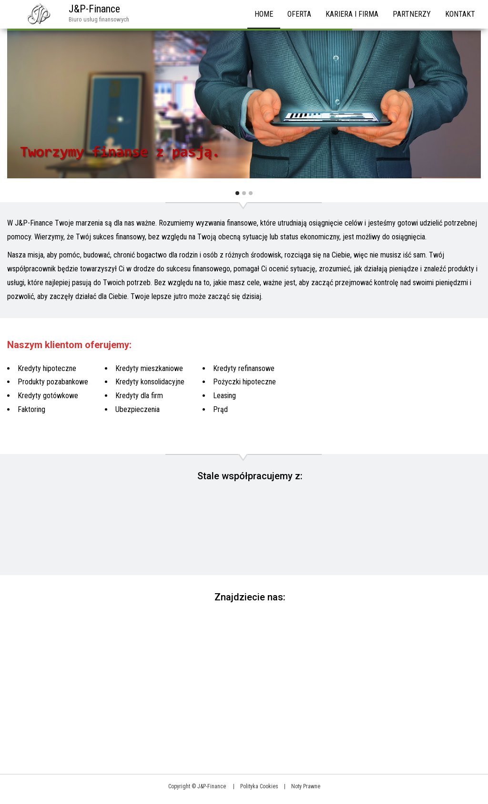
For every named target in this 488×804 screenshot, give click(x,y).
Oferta (299, 14)
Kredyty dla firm (139, 395)
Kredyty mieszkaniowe (149, 368)
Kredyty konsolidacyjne (149, 381)
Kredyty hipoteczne (47, 368)
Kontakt (460, 14)
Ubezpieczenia (137, 409)
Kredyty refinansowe (243, 368)
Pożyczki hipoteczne (244, 381)
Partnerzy (412, 14)
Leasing (224, 395)
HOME (263, 14)
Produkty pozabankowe (53, 381)
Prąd (220, 409)
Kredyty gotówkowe (48, 395)
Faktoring (31, 409)
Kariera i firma (351, 14)
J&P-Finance (94, 9)
